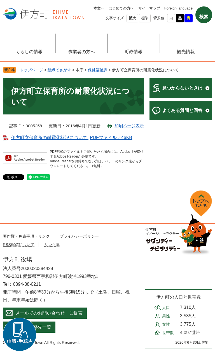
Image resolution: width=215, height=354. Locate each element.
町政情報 (133, 51)
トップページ (31, 70)
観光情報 (186, 51)
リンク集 (52, 244)
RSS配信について (18, 244)
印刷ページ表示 (129, 125)
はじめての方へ (121, 8)
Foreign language (178, 8)
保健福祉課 (98, 70)
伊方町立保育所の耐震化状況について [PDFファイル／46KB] (72, 137)
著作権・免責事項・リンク (26, 236)
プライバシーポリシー (79, 236)
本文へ (99, 8)
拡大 (132, 18)
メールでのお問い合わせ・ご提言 (49, 313)
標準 (144, 18)
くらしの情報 (29, 51)
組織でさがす (59, 70)
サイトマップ (149, 8)
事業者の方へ (81, 51)
